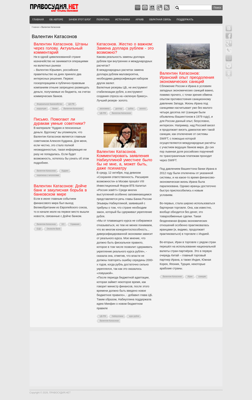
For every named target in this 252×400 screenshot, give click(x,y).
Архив (139, 19)
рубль (130, 109)
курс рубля (134, 316)
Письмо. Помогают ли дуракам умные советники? (59, 121)
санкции (202, 276)
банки (55, 109)
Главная (38, 19)
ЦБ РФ (71, 104)
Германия (74, 224)
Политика (103, 19)
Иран (190, 276)
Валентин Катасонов (73, 109)
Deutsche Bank (53, 229)
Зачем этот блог (80, 19)
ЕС (63, 224)
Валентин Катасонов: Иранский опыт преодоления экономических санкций (187, 77)
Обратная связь (160, 19)
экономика (104, 109)
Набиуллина (117, 316)
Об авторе (56, 19)
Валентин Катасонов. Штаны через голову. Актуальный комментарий (61, 48)
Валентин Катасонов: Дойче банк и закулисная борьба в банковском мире (60, 190)
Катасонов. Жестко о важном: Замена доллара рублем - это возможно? (125, 48)
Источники (122, 19)
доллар (119, 109)
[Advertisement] (126, 358)
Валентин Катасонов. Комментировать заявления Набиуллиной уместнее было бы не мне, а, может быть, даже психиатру (124, 159)
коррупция (41, 109)
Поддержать (185, 19)
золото (143, 109)
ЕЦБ (39, 229)
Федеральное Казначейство (49, 104)
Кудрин (65, 171)
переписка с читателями (48, 175)
